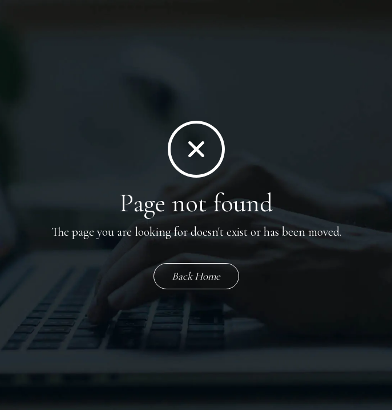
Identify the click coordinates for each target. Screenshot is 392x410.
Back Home (196, 275)
